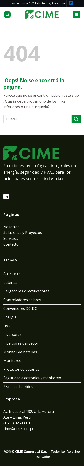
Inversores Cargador (20, 343)
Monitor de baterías (20, 352)
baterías (10, 282)
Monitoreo (12, 360)
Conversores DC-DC (20, 308)
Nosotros (11, 226)
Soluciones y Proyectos (22, 232)
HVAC (8, 325)
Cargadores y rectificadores (26, 291)
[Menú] (76, 14)
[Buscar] (7, 14)
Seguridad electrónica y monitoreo (32, 377)
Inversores (12, 334)
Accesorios (12, 273)
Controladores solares (22, 299)
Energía (9, 317)
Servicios (10, 238)
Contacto (11, 244)
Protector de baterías (21, 369)
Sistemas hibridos (18, 386)
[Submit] (76, 119)
